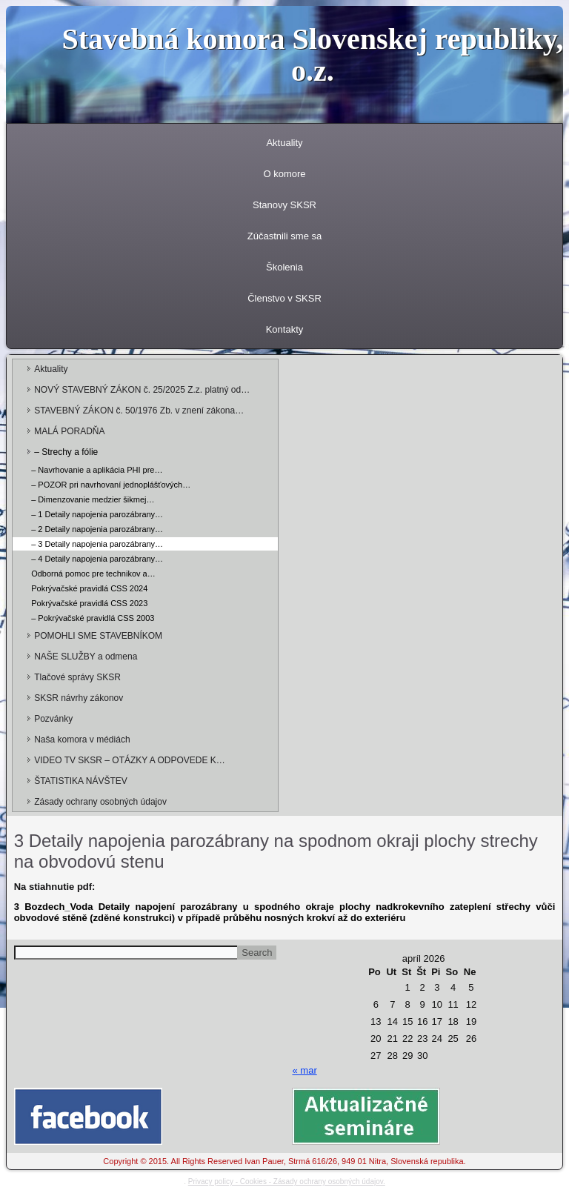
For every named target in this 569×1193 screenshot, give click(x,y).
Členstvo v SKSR (284, 298)
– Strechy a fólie (66, 452)
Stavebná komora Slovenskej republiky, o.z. (312, 54)
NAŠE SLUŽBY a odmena (85, 656)
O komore (284, 173)
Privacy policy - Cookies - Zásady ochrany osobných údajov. (286, 1181)
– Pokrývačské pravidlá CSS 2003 (92, 618)
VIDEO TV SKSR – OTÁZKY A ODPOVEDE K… (129, 760)
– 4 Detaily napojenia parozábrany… (97, 558)
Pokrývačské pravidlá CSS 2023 (89, 603)
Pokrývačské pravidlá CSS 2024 (89, 588)
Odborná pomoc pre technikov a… (93, 573)
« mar (304, 1070)
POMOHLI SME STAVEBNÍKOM (98, 636)
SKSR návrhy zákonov (78, 698)
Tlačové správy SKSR (77, 677)
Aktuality (284, 142)
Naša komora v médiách (82, 739)
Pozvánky (53, 719)
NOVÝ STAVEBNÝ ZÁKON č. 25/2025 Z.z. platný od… (142, 390)
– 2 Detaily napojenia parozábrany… (97, 529)
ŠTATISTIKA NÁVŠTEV (80, 781)
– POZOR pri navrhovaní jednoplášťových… (110, 484)
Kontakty (285, 329)
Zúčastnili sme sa (284, 236)
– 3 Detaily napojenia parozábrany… (97, 543)
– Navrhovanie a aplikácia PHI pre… (96, 469)
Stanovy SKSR (284, 204)
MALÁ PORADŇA (69, 431)
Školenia (284, 267)
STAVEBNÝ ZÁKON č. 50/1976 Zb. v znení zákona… (139, 410)
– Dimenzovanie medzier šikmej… (92, 499)
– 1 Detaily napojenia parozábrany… (97, 514)
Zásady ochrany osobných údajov (100, 802)
